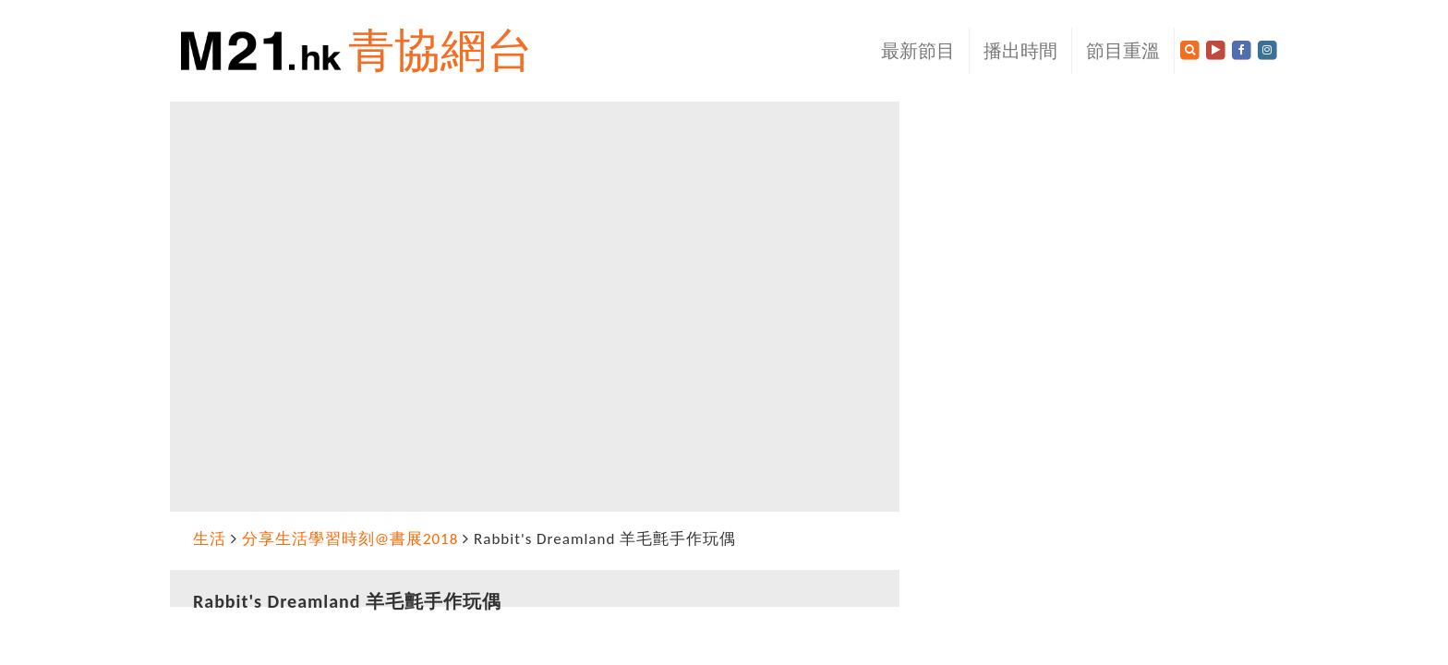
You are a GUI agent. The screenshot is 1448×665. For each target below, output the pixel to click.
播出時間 (1020, 51)
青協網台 (440, 50)
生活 (209, 539)
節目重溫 (1123, 51)
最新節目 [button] (918, 51)
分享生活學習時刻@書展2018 (350, 539)
